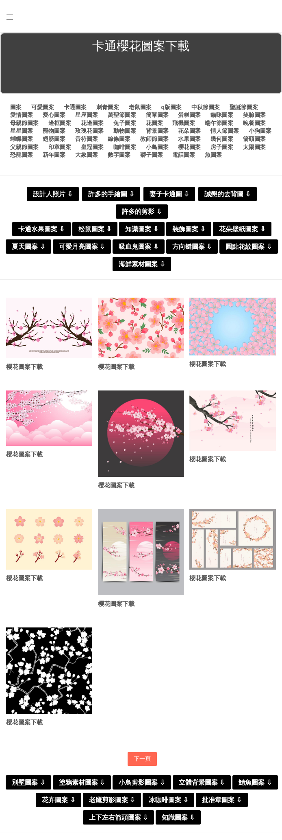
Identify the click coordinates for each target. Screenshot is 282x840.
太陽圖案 (254, 147)
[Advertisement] (141, 75)
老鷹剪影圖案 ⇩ (112, 799)
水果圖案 (189, 139)
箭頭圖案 (254, 139)
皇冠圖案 (92, 147)
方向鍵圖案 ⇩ (192, 246)
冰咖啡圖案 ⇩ (168, 799)
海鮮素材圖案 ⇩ (142, 264)
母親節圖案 (24, 123)
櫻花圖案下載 (24, 366)
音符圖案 (86, 139)
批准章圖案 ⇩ (221, 799)
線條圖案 (119, 139)
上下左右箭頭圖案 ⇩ (118, 817)
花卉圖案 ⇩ (58, 799)
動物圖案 (124, 130)
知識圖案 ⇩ (141, 229)
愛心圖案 (54, 115)
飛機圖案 (183, 123)
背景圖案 (157, 130)
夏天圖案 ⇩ (28, 246)
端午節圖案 (219, 123)
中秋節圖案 (205, 107)
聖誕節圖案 (244, 107)
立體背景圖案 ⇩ (202, 782)
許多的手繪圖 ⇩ (111, 194)
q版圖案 (171, 107)
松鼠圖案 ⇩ (94, 229)
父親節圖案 (24, 147)
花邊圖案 (92, 123)
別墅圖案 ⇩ (28, 782)
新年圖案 (54, 154)
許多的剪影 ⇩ (141, 211)
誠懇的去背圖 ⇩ (227, 194)
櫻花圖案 (189, 147)
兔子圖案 (124, 123)
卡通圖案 (75, 107)
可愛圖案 (42, 107)
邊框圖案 (59, 123)
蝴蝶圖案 (21, 139)
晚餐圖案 (254, 123)
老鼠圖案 (140, 107)
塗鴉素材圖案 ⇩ (82, 782)
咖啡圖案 (124, 147)
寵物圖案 (54, 130)
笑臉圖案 (254, 115)
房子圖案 (221, 147)
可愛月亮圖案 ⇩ (82, 246)
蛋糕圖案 (189, 115)
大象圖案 (86, 154)
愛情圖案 (21, 115)
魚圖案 (213, 154)
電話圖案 (183, 154)
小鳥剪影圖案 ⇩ (142, 782)
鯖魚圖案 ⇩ (255, 782)
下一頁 (142, 758)
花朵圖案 (189, 130)
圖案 (16, 107)
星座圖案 (86, 115)
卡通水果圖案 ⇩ (41, 229)
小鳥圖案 (157, 147)
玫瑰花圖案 (89, 130)
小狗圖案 (260, 130)
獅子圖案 (151, 154)
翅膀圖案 (54, 139)
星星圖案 (21, 130)
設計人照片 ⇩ (52, 194)
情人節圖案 (224, 130)
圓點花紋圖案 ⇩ (248, 246)
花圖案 (154, 123)
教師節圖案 (154, 139)
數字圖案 (119, 154)
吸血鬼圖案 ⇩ (138, 246)
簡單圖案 (157, 115)
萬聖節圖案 (122, 115)
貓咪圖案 (221, 115)
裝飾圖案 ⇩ (188, 229)
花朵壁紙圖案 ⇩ (242, 229)
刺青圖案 (107, 107)
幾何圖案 (221, 139)
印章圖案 (59, 147)
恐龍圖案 (21, 154)
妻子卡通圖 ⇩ (169, 194)
